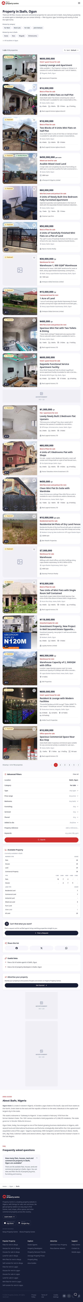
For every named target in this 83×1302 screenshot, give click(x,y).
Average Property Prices (36, 1256)
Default (71, 50)
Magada (21, 36)
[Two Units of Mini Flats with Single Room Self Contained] (41, 596)
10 (58, 879)
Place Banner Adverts (57, 1248)
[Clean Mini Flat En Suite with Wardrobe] (41, 494)
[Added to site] (74, 822)
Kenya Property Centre (10, 1232)
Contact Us (75, 1248)
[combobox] (46, 780)
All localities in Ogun (10, 40)
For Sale (27, 28)
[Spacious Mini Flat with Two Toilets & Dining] (41, 334)
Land (6, 868)
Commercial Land (10, 894)
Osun (70, 1105)
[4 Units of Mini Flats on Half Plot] (41, 99)
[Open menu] (79, 3)
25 (77, 864)
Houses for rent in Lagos (11, 1270)
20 (77, 860)
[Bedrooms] (73, 801)
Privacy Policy (33, 1296)
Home (5, 1186)
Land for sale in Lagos (10, 1278)
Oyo (63, 1105)
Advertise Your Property (58, 1245)
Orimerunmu (32, 36)
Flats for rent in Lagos (10, 1267)
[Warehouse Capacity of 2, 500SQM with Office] (41, 668)
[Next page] (78, 765)
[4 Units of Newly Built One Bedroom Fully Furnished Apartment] (41, 203)
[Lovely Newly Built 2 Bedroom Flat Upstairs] (41, 422)
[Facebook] (64, 1296)
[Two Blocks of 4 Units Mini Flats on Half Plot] (41, 134)
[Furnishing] (75, 807)
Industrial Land (10, 898)
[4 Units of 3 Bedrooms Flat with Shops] (41, 458)
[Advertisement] (41, 1005)
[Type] (74, 791)
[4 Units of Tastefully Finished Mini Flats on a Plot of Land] (41, 237)
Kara (13, 36)
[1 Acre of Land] (41, 301)
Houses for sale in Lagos (11, 1274)
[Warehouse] (41, 561)
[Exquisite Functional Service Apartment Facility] (41, 370)
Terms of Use (44, 1296)
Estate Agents (32, 1245)
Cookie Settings (55, 1296)
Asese (6, 36)
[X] (69, 1296)
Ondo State (15, 1108)
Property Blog (32, 1259)
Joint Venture (38, 28)
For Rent (7, 28)
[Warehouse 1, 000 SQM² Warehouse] (41, 270)
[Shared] (75, 817)
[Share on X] (41, 948)
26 (77, 871)
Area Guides (32, 1263)
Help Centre (76, 1245)
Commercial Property (11, 871)
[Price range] (73, 796)
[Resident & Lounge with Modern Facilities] (41, 705)
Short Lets (17, 28)
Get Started (41, 985)
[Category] (74, 785)
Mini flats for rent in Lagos (12, 1282)
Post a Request (41, 933)
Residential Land (10, 890)
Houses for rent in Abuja (11, 1248)
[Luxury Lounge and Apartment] (41, 68)
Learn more (9, 1217)
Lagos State (46, 1105)
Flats (6, 860)
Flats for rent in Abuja (10, 1245)
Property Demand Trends (36, 1252)
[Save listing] (34, 57)
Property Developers (35, 1248)
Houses (7, 864)
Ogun (11, 1186)
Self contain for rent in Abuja (13, 1263)
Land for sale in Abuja (10, 1256)
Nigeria (30, 1105)
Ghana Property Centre (27, 1232)
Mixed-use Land (10, 902)
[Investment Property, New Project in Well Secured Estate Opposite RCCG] (41, 632)
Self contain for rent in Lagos (13, 1285)
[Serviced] (75, 812)
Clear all (75, 774)
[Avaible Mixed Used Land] (41, 168)
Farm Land (8, 906)
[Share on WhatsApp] (66, 948)
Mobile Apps (76, 1252)
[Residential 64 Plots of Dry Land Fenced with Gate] (41, 528)
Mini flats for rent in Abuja (12, 1259)
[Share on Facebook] (17, 948)
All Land (7, 913)
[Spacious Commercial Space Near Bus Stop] (41, 743)
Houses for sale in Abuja (11, 1252)
